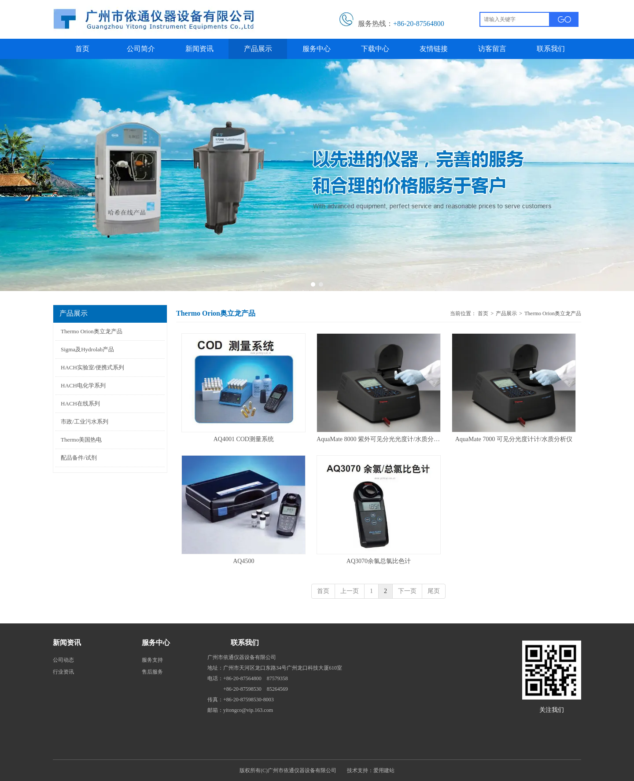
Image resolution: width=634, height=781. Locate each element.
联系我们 (245, 642)
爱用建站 (383, 770)
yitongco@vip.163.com (248, 710)
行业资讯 (63, 672)
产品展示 (506, 313)
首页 (483, 313)
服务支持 (152, 660)
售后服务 (152, 672)
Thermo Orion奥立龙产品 (552, 313)
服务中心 (156, 642)
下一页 (407, 591)
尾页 (434, 591)
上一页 (349, 591)
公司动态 (63, 660)
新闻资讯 (67, 642)
